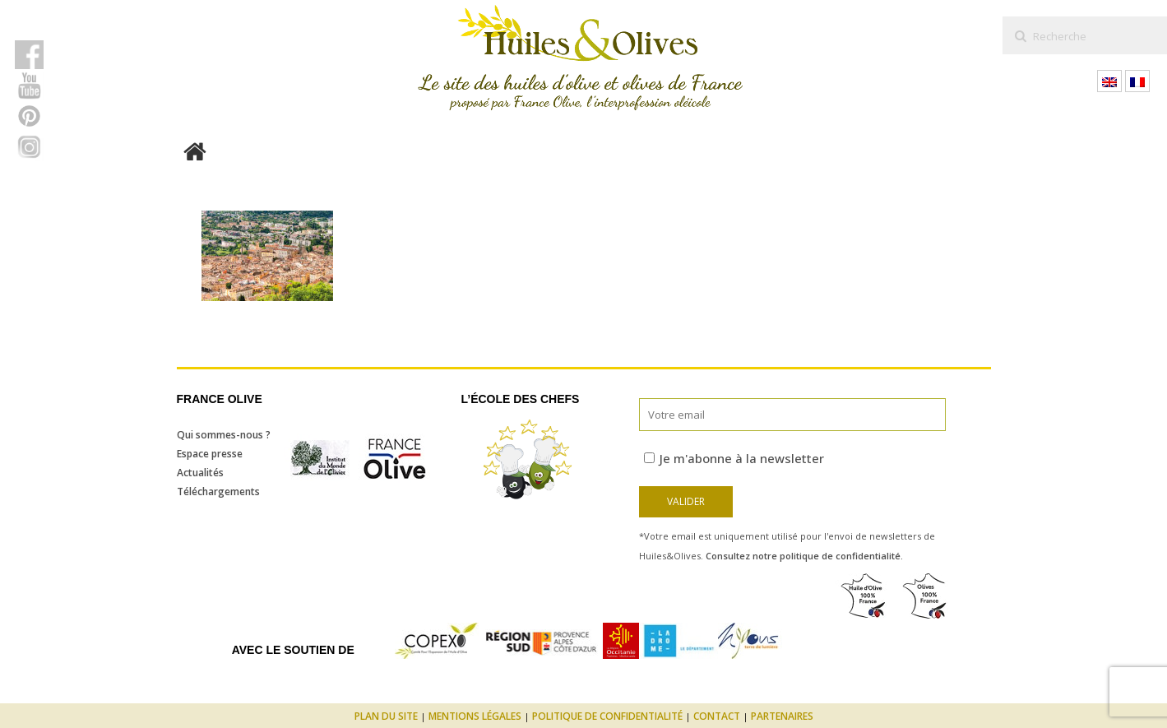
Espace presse (210, 454)
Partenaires (782, 716)
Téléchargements (218, 491)
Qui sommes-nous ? (224, 435)
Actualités (200, 473)
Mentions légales (474, 716)
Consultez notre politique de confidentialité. (804, 555)
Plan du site (386, 716)
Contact (716, 716)
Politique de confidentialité (607, 716)
